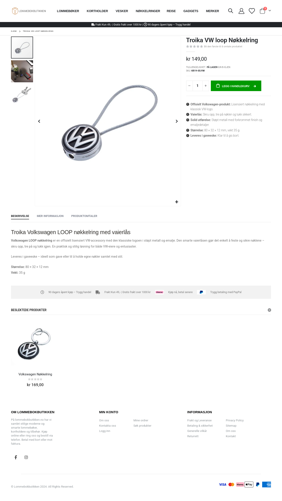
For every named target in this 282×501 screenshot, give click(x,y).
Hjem (14, 31)
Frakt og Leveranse (199, 420)
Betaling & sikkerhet (200, 425)
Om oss (104, 420)
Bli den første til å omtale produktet (223, 46)
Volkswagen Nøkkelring (35, 374)
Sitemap (231, 425)
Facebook (15, 457)
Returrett (193, 436)
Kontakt (231, 436)
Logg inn (104, 431)
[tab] (20, 216)
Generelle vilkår (197, 431)
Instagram (26, 457)
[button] (177, 202)
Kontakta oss (107, 425)
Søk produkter (142, 425)
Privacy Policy (235, 420)
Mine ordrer (141, 420)
